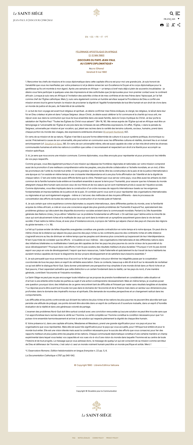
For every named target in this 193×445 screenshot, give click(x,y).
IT (102, 36)
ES (92, 36)
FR (97, 36)
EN (86, 36)
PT (106, 36)
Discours (35, 20)
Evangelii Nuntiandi (113, 132)
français (170, 20)
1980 (44, 20)
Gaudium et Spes (53, 143)
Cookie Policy (98, 438)
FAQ (73, 438)
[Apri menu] (177, 13)
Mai (50, 20)
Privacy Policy (112, 438)
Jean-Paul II (20, 20)
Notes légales (84, 438)
